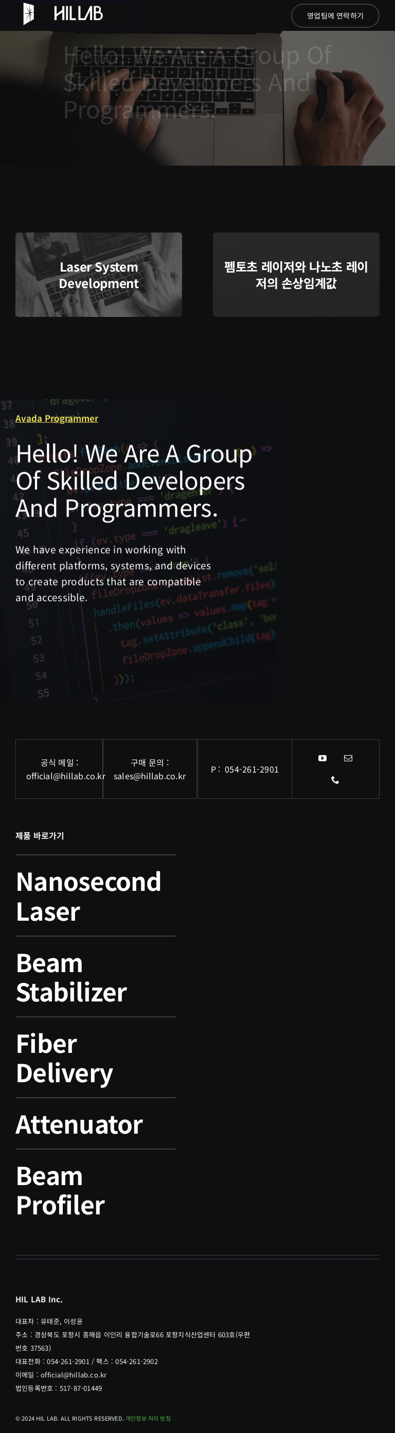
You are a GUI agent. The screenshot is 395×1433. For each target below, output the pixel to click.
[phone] (336, 780)
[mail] (348, 758)
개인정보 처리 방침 (148, 1418)
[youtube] (323, 758)
